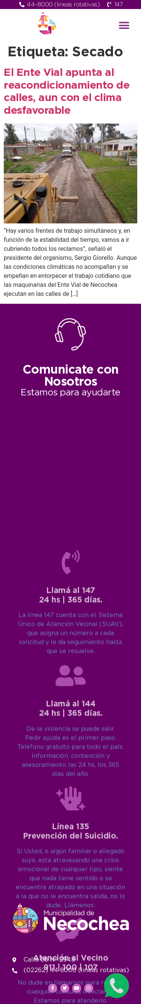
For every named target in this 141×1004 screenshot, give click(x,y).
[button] (123, 25)
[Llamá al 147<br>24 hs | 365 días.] (71, 744)
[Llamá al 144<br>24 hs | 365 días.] (71, 858)
